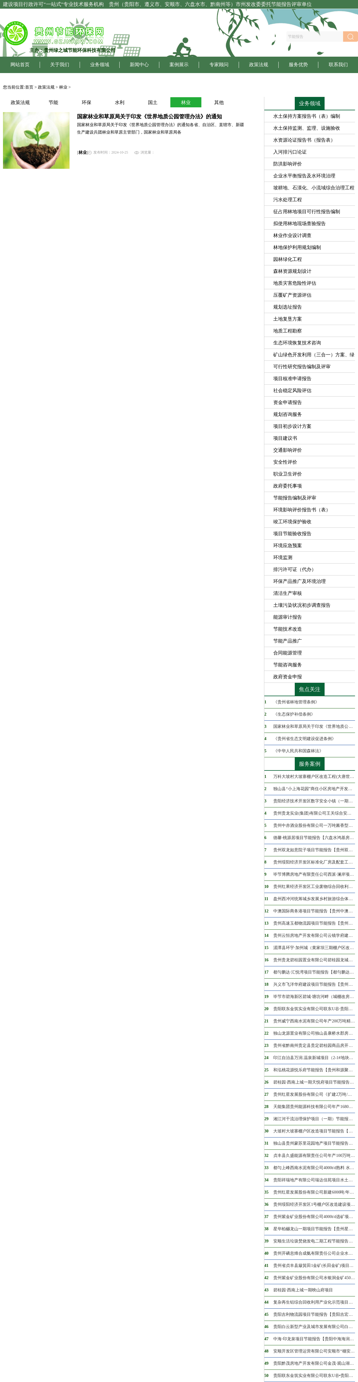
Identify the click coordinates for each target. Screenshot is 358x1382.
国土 (153, 102)
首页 (29, 87)
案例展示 (179, 64)
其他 (219, 102)
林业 (63, 87)
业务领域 (99, 64)
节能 (53, 102)
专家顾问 (219, 64)
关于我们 (59, 64)
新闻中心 (139, 64)
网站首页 (20, 64)
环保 (86, 102)
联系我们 (338, 64)
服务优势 (298, 64)
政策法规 (258, 64)
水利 (119, 102)
